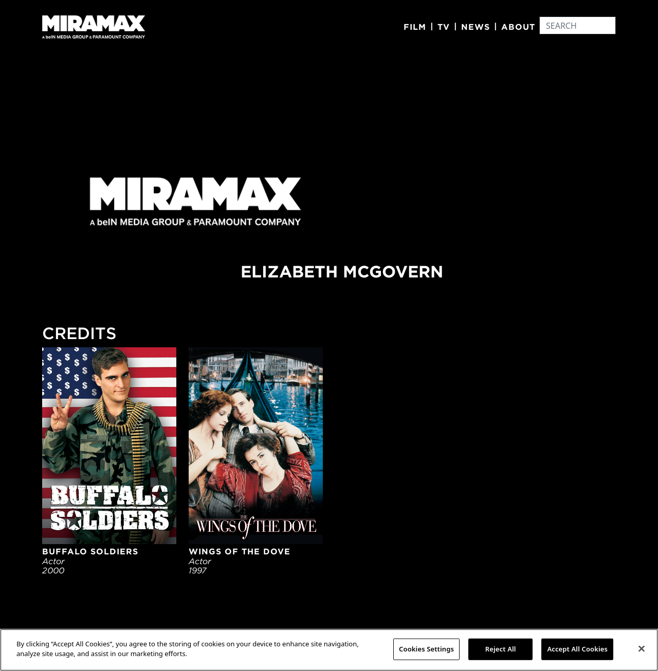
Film (415, 27)
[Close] (641, 648)
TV (443, 27)
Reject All (500, 649)
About (518, 27)
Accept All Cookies (577, 649)
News (475, 27)
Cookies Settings (426, 649)
